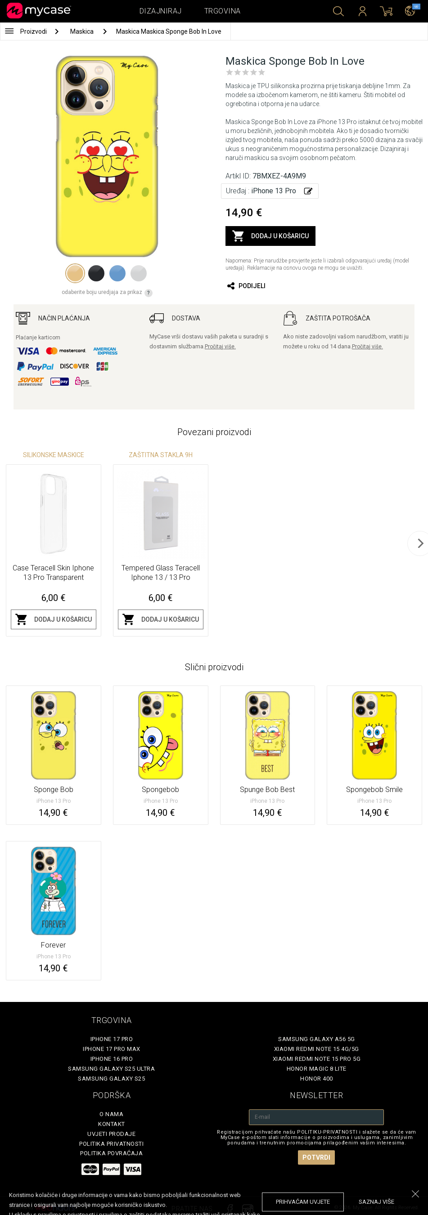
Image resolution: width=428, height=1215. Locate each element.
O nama (111, 1114)
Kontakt (111, 1124)
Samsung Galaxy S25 (111, 1078)
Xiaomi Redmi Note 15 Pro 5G (317, 1058)
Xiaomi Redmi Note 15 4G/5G (316, 1049)
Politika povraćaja (111, 1153)
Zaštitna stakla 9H (161, 454)
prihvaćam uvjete (303, 1201)
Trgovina (222, 11)
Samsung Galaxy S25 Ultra (111, 1068)
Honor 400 (316, 1078)
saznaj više (376, 1201)
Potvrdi (316, 1157)
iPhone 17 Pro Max (111, 1049)
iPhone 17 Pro (111, 1039)
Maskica (82, 31)
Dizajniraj (161, 11)
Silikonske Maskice (53, 454)
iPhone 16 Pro (111, 1058)
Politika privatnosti (111, 1143)
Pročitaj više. (220, 346)
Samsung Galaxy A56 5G (316, 1039)
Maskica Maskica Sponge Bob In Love (168, 31)
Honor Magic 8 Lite (317, 1068)
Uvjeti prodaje (111, 1133)
